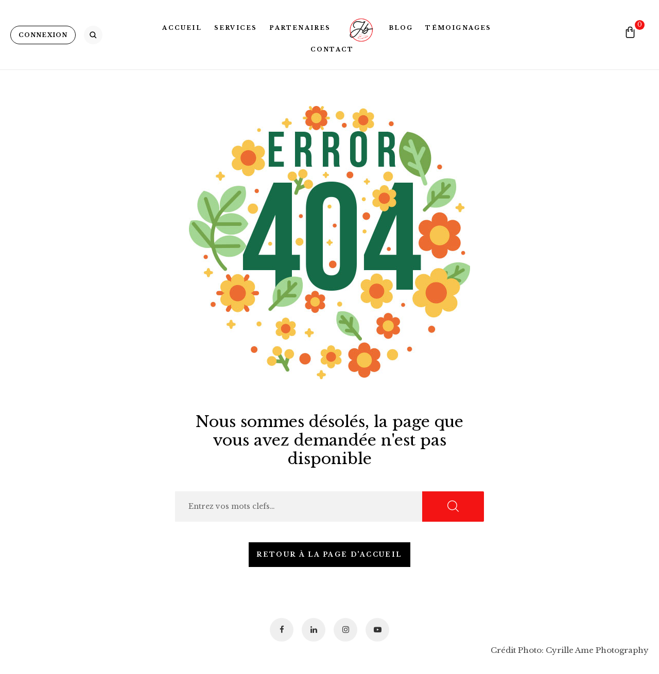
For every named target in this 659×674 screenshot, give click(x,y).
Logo (359, 27)
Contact (332, 49)
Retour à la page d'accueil (329, 554)
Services (235, 27)
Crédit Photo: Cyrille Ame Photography (570, 650)
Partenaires (300, 27)
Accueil (181, 27)
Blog (401, 27)
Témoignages (458, 27)
